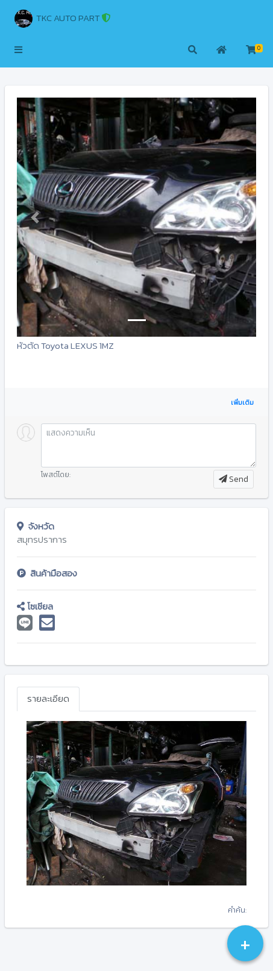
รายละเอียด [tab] (48, 698)
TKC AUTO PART (62, 19)
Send (233, 479)
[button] (18, 51)
